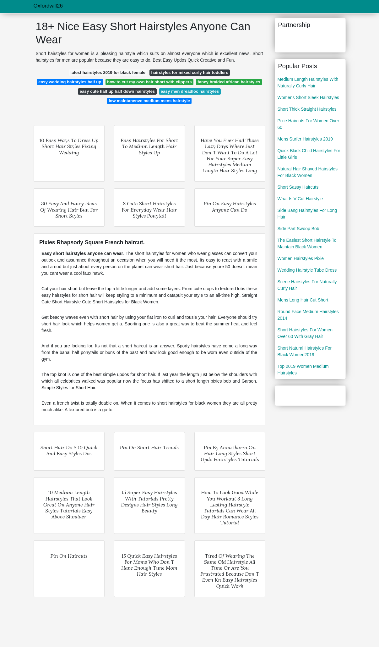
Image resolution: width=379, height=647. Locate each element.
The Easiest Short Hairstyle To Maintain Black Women (307, 243)
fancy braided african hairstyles (229, 82)
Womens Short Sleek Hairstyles (308, 97)
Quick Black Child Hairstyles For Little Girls (309, 154)
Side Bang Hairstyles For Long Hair (307, 213)
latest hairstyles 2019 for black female (107, 72)
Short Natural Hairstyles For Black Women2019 (305, 351)
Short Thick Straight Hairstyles (307, 109)
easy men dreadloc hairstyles (190, 91)
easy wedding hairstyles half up (69, 82)
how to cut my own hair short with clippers (149, 82)
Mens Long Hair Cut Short (303, 299)
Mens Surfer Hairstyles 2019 (305, 138)
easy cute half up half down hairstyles (117, 91)
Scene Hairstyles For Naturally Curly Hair (307, 285)
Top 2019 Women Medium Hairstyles (303, 369)
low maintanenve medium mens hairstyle (149, 100)
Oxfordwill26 (48, 6)
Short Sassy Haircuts (298, 187)
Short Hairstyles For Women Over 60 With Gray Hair (305, 333)
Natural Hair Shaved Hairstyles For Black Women (308, 172)
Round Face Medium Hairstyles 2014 (308, 315)
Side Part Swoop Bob (298, 228)
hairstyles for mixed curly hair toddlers (189, 72)
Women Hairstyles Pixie (301, 258)
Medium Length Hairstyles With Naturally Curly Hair (308, 82)
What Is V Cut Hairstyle (300, 198)
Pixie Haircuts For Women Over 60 (308, 124)
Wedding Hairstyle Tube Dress (307, 270)
